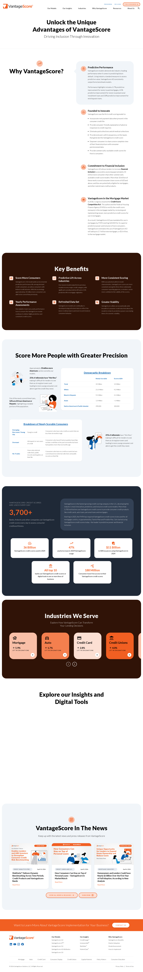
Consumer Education (118, 959)
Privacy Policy (120, 966)
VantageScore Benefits (116, 940)
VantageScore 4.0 (57, 940)
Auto (31, 959)
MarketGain (84, 949)
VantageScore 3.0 (57, 952)
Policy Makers (101, 959)
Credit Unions (71, 959)
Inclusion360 (84, 943)
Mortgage (21, 959)
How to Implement (114, 949)
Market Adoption (114, 943)
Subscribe (88, 895)
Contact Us (121, 925)
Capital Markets (86, 959)
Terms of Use (130, 966)
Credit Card (41, 959)
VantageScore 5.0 (57, 946)
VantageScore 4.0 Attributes (61, 949)
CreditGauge (84, 940)
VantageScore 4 (58, 943)
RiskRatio (83, 946)
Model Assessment (114, 946)
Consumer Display (56, 959)
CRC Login (117, 4)
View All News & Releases (61, 895)
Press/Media (108, 4)
